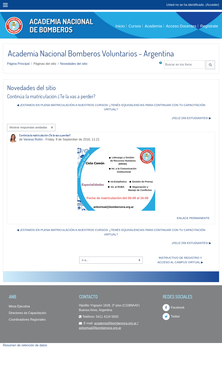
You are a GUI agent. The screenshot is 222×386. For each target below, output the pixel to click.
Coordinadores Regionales (27, 319)
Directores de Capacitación (27, 313)
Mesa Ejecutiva (19, 306)
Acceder (212, 4)
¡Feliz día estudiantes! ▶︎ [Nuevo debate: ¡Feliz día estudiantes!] (191, 118)
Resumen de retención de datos (25, 345)
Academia (153, 26)
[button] (161, 65)
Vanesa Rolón (33, 139)
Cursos (135, 26)
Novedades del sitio (73, 63)
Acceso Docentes (181, 26)
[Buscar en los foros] (184, 65)
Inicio (120, 26)
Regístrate (209, 26)
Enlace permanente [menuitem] (193, 218)
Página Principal (18, 63)
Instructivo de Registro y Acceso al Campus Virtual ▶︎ (180, 260)
